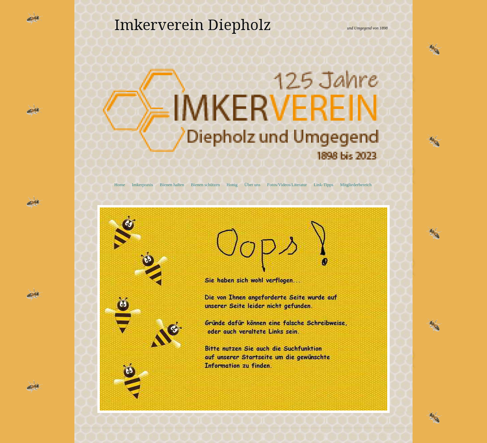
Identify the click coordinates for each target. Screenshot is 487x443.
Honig (232, 184)
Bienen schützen (205, 184)
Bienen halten (172, 184)
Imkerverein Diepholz (192, 25)
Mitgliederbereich (356, 184)
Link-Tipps (323, 184)
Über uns (252, 184)
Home (119, 184)
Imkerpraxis (142, 184)
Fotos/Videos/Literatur (287, 184)
